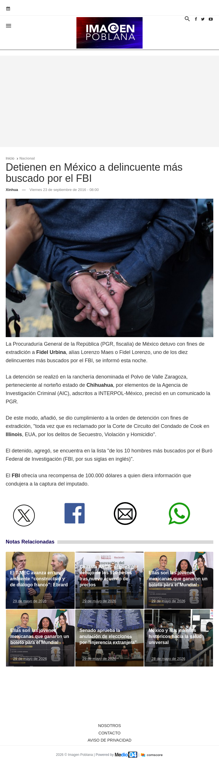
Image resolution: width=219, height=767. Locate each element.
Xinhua (12, 190)
